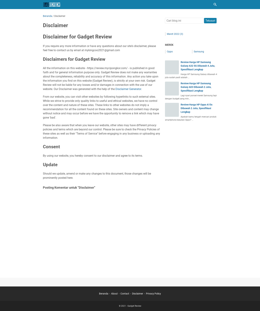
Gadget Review (134, 306)
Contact (124, 293)
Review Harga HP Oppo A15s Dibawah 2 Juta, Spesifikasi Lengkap (196, 108)
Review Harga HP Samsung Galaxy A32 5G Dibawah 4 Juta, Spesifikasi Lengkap (198, 66)
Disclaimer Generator (128, 89)
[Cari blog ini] (215, 4)
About (114, 293)
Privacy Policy (153, 293)
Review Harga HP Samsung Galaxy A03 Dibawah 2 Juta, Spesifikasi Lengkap (196, 87)
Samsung (199, 51)
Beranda (103, 293)
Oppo (170, 51)
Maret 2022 (175, 34)
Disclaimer (137, 293)
